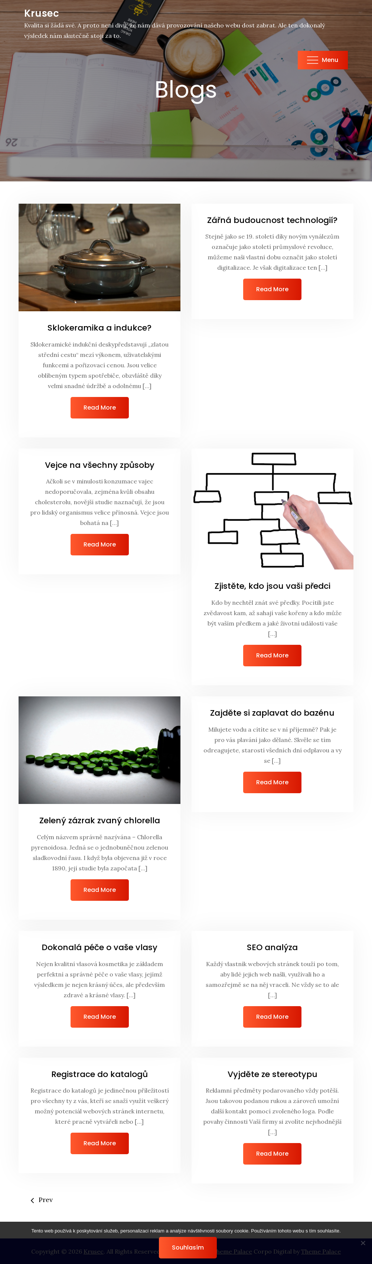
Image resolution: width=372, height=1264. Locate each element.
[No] (362, 1243)
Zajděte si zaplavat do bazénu (272, 713)
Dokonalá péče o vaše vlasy (99, 947)
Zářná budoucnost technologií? (272, 220)
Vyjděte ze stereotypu (272, 1074)
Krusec (41, 13)
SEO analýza (272, 947)
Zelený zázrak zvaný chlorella (99, 820)
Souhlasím (188, 1247)
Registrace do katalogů (99, 1074)
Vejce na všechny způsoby (99, 465)
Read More (100, 407)
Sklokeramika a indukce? (99, 328)
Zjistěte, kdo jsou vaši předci (272, 586)
